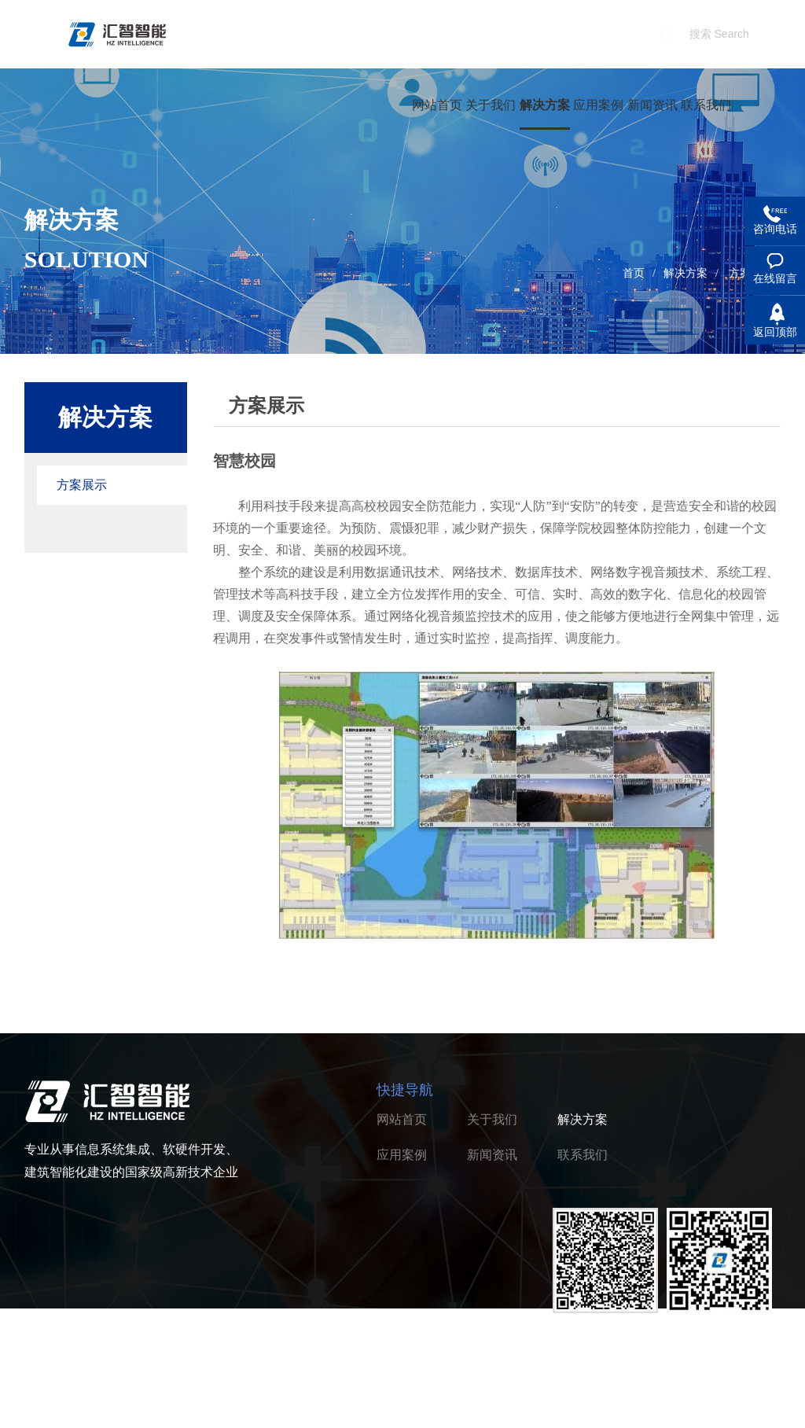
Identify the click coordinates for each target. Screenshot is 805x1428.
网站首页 (437, 105)
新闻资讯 (652, 105)
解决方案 (545, 105)
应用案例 (598, 105)
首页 (634, 273)
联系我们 (706, 105)
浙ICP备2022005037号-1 (238, 1404)
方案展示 (82, 484)
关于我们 (490, 105)
